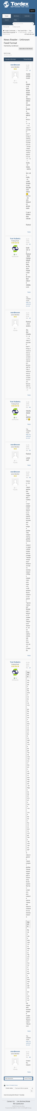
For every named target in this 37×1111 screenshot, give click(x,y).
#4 (30, 407)
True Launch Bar (22, 31)
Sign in (32, 11)
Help (15, 20)
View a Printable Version (12, 1085)
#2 (30, 244)
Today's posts (16, 27)
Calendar (27, 16)
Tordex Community (10, 31)
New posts (6, 27)
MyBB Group (27, 1108)
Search (7, 20)
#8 (30, 1057)
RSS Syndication (18, 1104)
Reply (29, 232)
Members (16, 16)
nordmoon (15, 64)
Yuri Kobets (15, 238)
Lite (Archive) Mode (23, 1101)
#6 (30, 478)
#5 (30, 450)
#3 (30, 318)
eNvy (23, 1106)
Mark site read (29, 34)
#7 (30, 668)
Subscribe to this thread (25, 49)
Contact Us (11, 1101)
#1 (30, 71)
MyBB (14, 1108)
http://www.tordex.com (28, 304)
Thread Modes (28, 59)
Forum (6, 16)
